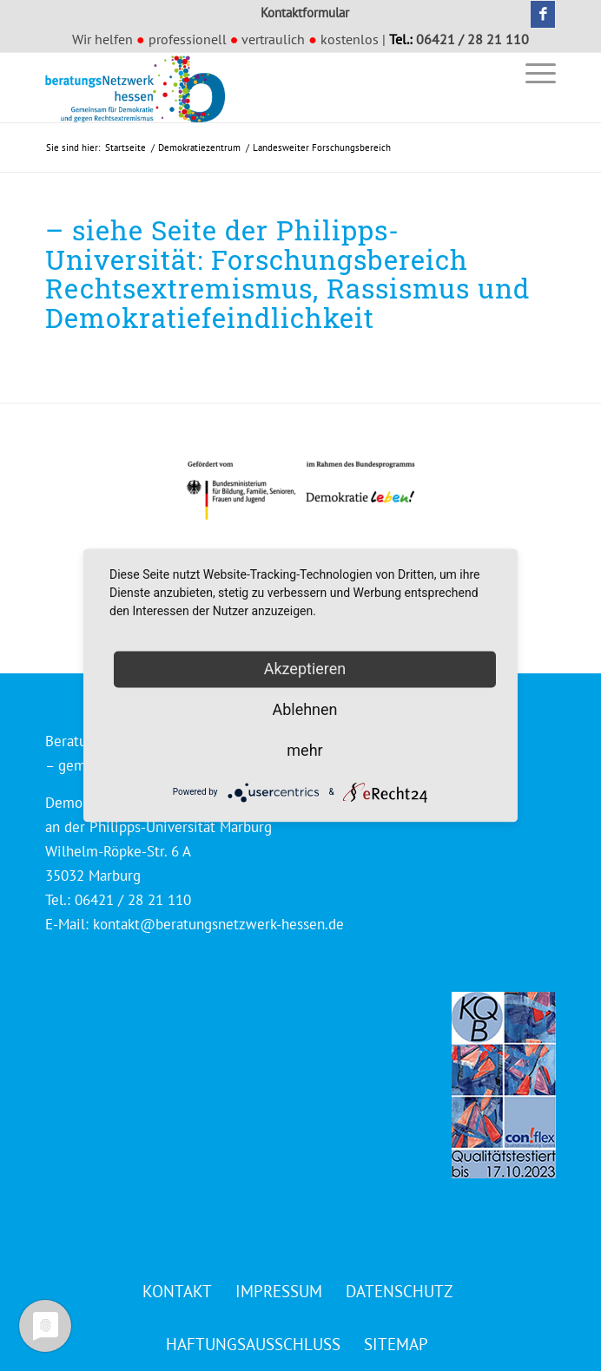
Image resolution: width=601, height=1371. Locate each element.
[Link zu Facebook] (543, 14)
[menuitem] (491, 72)
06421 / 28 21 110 (472, 39)
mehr (304, 750)
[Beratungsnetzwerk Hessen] (249, 87)
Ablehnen (304, 709)
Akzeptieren (305, 668)
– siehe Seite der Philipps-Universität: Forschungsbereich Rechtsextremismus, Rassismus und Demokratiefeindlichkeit (287, 274)
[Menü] (532, 72)
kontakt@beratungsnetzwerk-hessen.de (218, 924)
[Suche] (491, 72)
